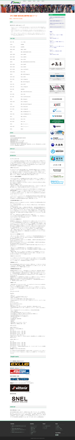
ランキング (45, 428)
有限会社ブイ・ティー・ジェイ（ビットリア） (18, 383)
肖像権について (33, 432)
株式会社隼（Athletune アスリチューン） (17, 368)
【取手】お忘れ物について (54, 38)
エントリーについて (34, 426)
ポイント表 (45, 427)
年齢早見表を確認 (13, 190)
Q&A (32, 433)
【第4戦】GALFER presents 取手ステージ (56, 27)
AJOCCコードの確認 (13, 184)
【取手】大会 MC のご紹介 (54, 54)
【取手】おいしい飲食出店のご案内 (56, 51)
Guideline (29, 1)
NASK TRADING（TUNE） (15, 376)
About (38, 1)
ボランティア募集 (59, 428)
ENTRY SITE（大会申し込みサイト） (17, 25)
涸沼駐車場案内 (12, 136)
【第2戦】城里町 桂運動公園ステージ (55, 20)
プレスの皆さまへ (33, 431)
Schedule (24, 1)
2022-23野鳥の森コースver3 (15, 410)
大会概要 (57, 426)
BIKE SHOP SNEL (13, 393)
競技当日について (33, 427)
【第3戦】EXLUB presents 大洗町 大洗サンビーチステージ (18, 430)
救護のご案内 (33, 428)
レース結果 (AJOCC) (47, 426)
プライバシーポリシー (59, 429)
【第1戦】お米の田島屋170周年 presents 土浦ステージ (18, 427)
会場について (33, 429)
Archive (43, 1)
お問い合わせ (58, 427)
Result (34, 1)
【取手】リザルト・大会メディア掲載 (56, 34)
